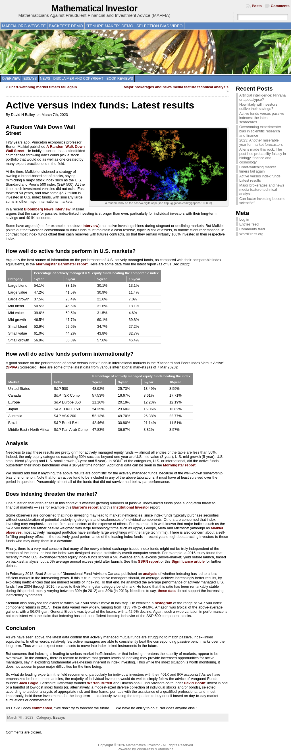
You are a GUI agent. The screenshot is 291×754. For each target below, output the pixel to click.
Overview (11, 79)
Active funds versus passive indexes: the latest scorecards (261, 117)
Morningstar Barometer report (62, 264)
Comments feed (252, 229)
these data (167, 591)
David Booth (194, 683)
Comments (280, 6)
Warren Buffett (99, 683)
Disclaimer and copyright (78, 79)
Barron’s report (85, 507)
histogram (163, 603)
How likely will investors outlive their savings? (258, 106)
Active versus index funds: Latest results (260, 178)
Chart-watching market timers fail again (43, 87)
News (45, 79)
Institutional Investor (131, 507)
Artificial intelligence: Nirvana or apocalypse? (262, 97)
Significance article (188, 561)
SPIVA (12, 367)
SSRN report (148, 561)
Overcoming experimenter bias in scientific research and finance (260, 131)
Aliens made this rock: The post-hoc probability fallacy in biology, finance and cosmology (262, 155)
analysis (150, 573)
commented (42, 708)
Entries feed (249, 224)
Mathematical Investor (94, 8)
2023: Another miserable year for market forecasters (261, 142)
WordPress (145, 749)
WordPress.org (251, 234)
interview (90, 226)
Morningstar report (179, 465)
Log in (244, 219)
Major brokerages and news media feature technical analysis (176, 87)
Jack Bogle (28, 683)
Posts (257, 6)
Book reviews (120, 79)
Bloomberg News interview (47, 209)
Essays (30, 79)
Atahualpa (165, 749)
